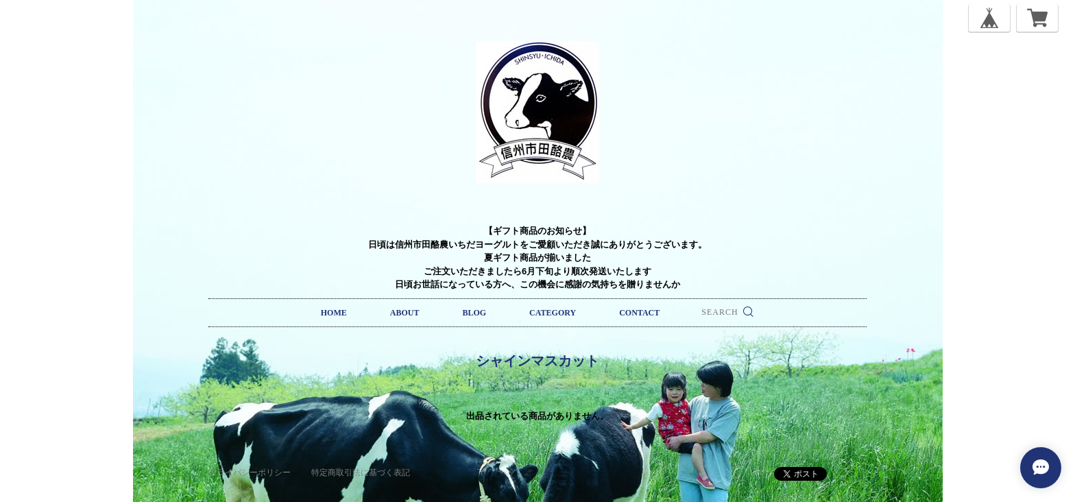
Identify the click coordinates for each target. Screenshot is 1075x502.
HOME (334, 313)
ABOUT (405, 313)
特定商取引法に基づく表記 (360, 472)
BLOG (474, 313)
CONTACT (639, 313)
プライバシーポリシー (249, 472)
